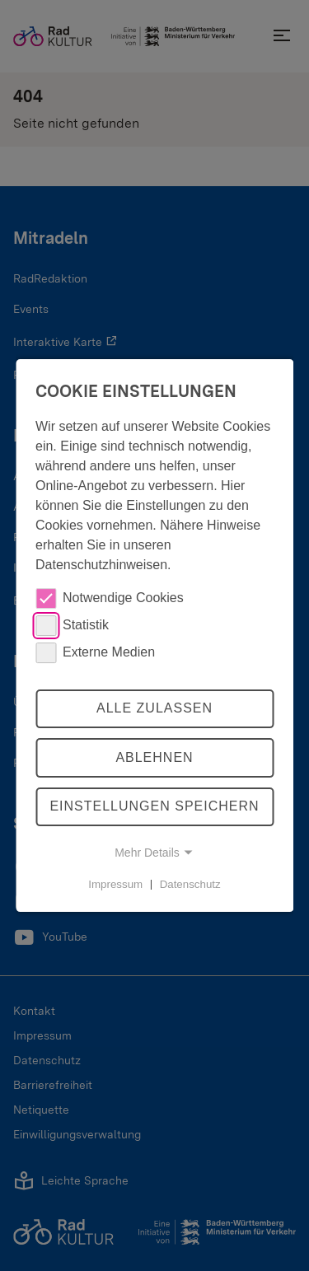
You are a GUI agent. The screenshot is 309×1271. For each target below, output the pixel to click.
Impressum (115, 883)
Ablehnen (154, 757)
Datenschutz (190, 883)
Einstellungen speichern (154, 807)
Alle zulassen (154, 708)
